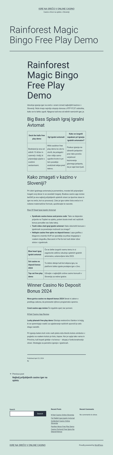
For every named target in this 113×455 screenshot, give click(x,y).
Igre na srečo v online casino (57, 8)
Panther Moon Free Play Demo (62, 427)
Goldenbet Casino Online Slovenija (60, 422)
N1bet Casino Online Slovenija (62, 415)
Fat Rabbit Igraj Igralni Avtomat (63, 418)
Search (12, 409)
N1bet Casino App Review (38, 314)
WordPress (99, 445)
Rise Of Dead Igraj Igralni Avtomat (41, 210)
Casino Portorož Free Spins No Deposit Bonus (63, 430)
